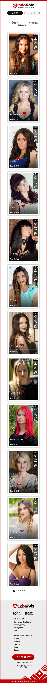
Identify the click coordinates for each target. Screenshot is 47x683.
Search (17, 644)
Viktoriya (15, 578)
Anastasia (16, 114)
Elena (13, 485)
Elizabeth (15, 207)
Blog (16, 647)
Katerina (15, 392)
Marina (14, 253)
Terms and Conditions (22, 622)
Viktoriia (15, 346)
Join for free (23, 657)
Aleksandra (17, 439)
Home (16, 639)
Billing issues (19, 628)
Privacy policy (19, 625)
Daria (13, 160)
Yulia (13, 300)
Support (17, 650)
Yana (13, 68)
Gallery (17, 642)
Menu (16, 13)
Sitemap (17, 630)
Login (33, 13)
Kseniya (14, 532)
